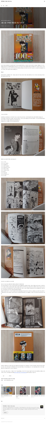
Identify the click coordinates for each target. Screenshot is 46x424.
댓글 (1, 401)
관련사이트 (2, 418)
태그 (3, 5)
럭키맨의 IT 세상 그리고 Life (6, 1)
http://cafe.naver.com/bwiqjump (20, 372)
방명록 (6, 5)
